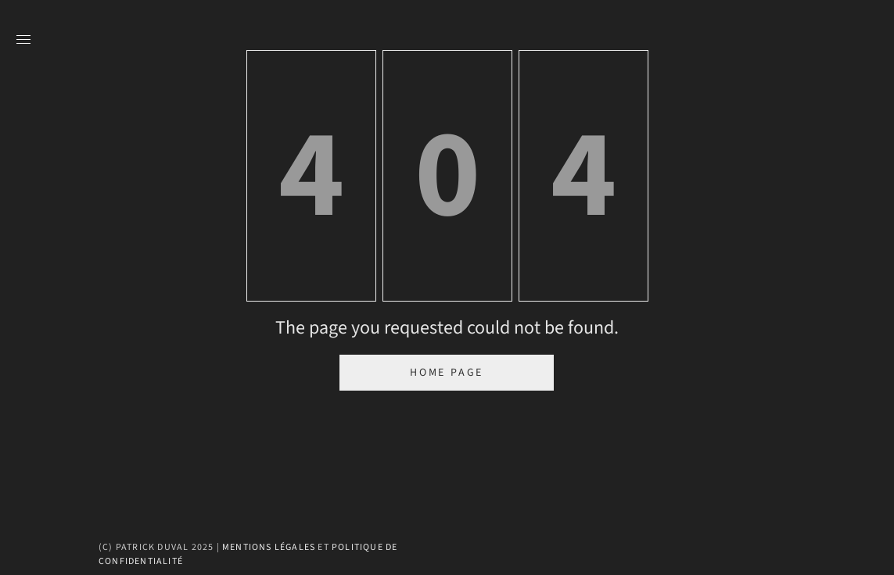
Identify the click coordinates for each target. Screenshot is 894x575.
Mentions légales (268, 547)
